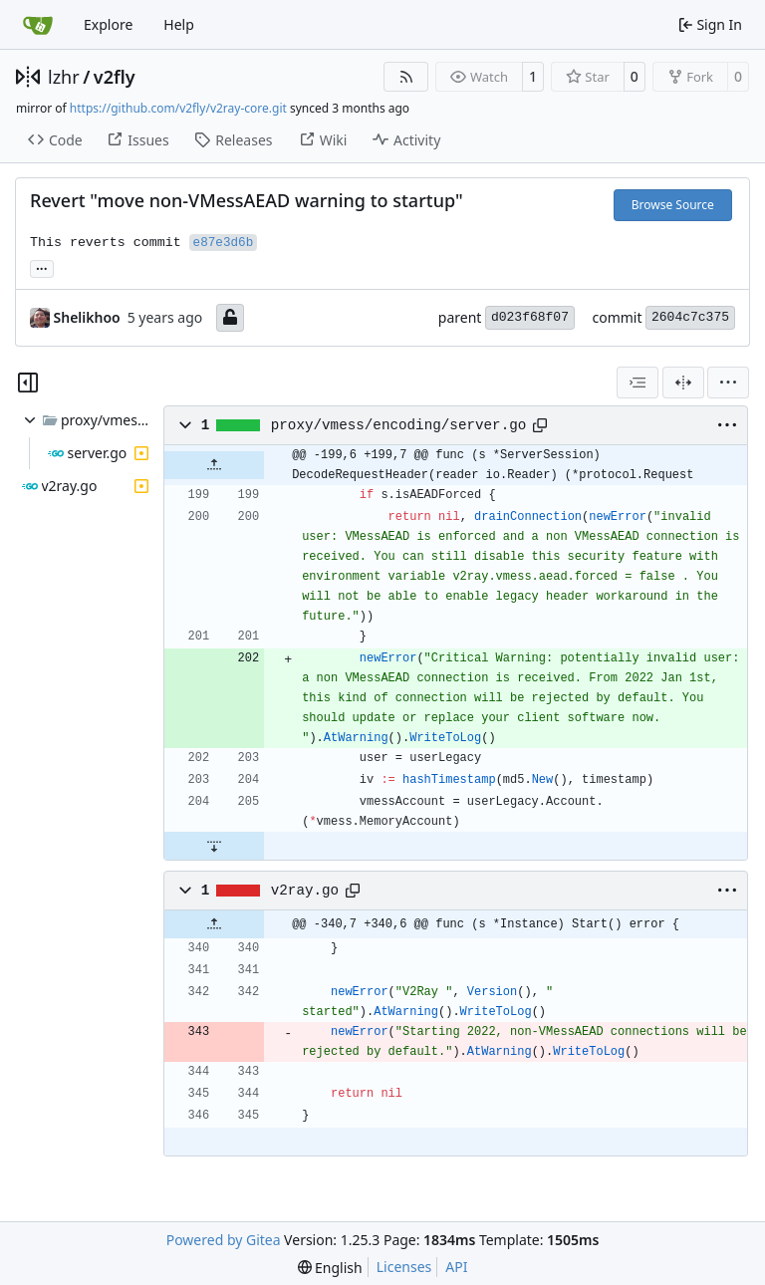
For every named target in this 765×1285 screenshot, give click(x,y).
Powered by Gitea (223, 1239)
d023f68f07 (530, 317)
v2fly (114, 77)
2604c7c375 (690, 317)
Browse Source (673, 204)
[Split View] (683, 382)
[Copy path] (540, 425)
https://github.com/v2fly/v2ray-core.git (178, 108)
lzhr (64, 77)
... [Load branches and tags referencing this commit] (42, 267)
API (456, 1266)
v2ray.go (305, 891)
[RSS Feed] (406, 77)
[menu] (728, 382)
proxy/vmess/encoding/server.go (399, 425)
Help (178, 24)
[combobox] (637, 382)
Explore (108, 24)
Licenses (404, 1266)
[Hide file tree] (28, 382)
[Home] (38, 25)
